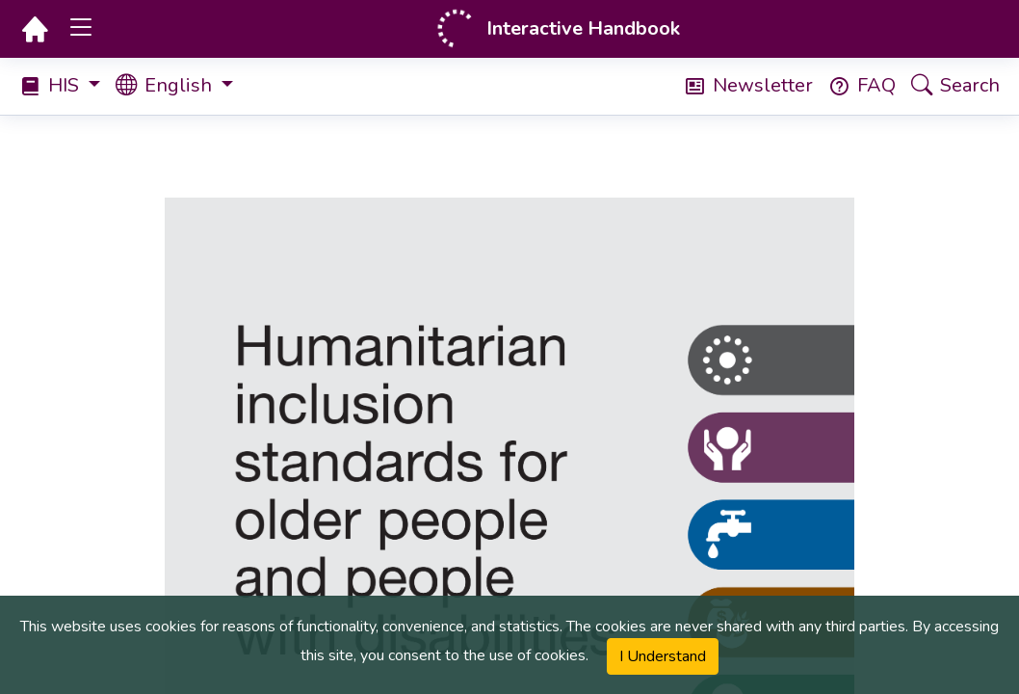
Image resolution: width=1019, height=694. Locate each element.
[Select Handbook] (67, 86)
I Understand (662, 656)
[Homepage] (34, 29)
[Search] (948, 87)
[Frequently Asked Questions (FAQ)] (854, 86)
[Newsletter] (740, 86)
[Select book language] (182, 87)
